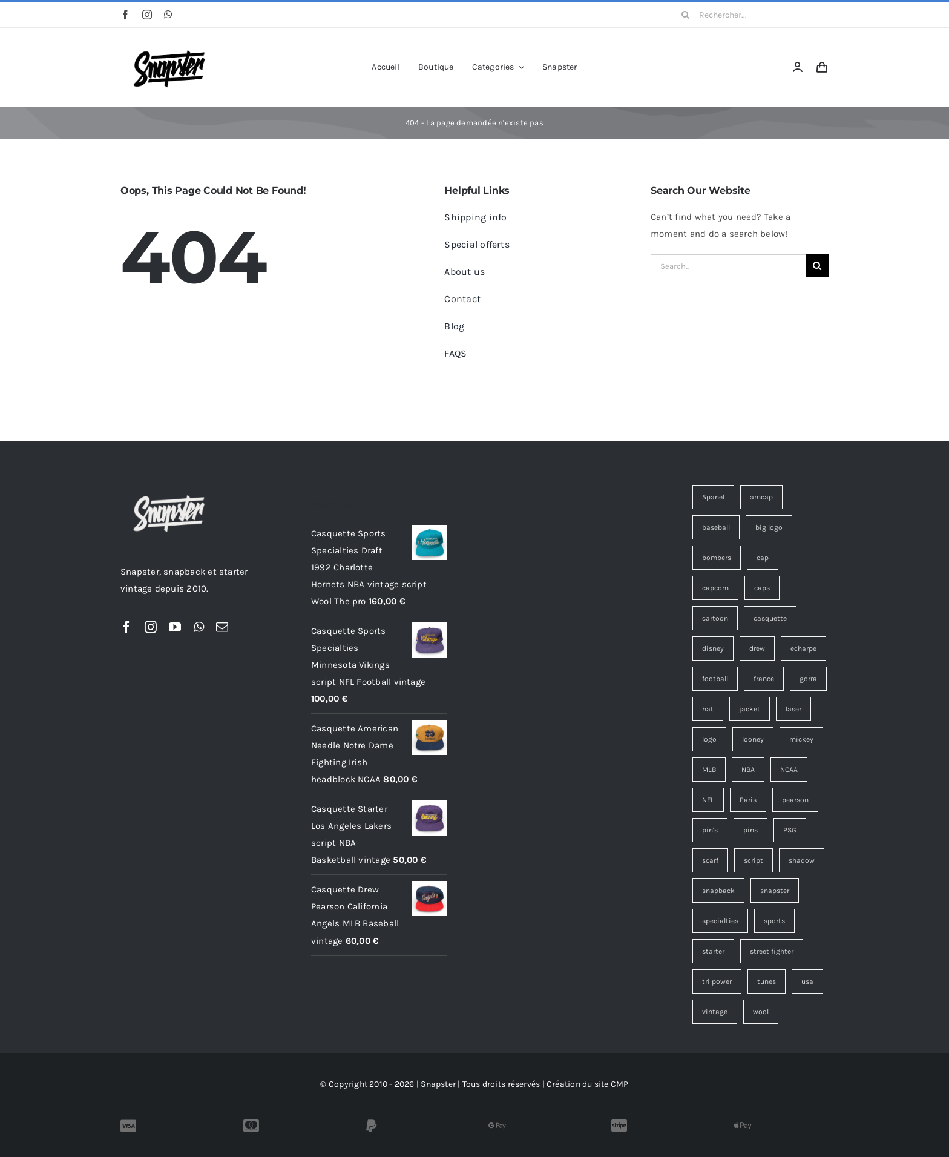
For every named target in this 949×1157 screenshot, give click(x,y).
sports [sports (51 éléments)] (774, 921)
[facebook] (125, 14)
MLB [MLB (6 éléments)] (709, 769)
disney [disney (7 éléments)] (713, 648)
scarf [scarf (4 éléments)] (710, 860)
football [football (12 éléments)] (715, 678)
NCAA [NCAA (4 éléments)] (789, 769)
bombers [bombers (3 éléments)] (716, 557)
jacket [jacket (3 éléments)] (749, 709)
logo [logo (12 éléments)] (709, 739)
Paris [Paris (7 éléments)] (748, 800)
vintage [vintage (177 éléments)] (714, 1011)
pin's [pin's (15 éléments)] (710, 830)
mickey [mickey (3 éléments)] (801, 739)
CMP (620, 1084)
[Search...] (728, 265)
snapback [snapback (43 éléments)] (718, 890)
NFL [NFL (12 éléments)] (708, 800)
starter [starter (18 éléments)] (713, 951)
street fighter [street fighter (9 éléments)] (771, 951)
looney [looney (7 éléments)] (753, 739)
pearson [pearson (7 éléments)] (795, 800)
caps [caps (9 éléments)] (762, 588)
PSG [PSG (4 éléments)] (789, 830)
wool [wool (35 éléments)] (761, 1011)
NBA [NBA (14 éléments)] (748, 769)
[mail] (222, 627)
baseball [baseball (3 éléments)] (716, 527)
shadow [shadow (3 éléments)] (802, 860)
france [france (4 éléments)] (764, 678)
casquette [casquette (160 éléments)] (770, 618)
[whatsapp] (168, 14)
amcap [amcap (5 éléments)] (761, 497)
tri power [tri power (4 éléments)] (717, 981)
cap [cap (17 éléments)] (763, 557)
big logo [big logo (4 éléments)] (769, 527)
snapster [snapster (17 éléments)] (774, 890)
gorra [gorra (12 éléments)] (808, 678)
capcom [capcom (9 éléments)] (715, 588)
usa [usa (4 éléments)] (807, 981)
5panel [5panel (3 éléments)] (713, 497)
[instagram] (147, 14)
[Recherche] (685, 14)
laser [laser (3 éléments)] (793, 709)
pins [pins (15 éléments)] (750, 830)
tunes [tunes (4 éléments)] (766, 981)
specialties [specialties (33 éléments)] (720, 921)
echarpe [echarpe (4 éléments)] (803, 648)
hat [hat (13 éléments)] (708, 709)
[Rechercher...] (751, 14)
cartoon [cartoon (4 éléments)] (715, 618)
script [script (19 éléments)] (753, 860)
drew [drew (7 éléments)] (757, 648)
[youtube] (175, 627)
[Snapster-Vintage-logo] (168, 44)
